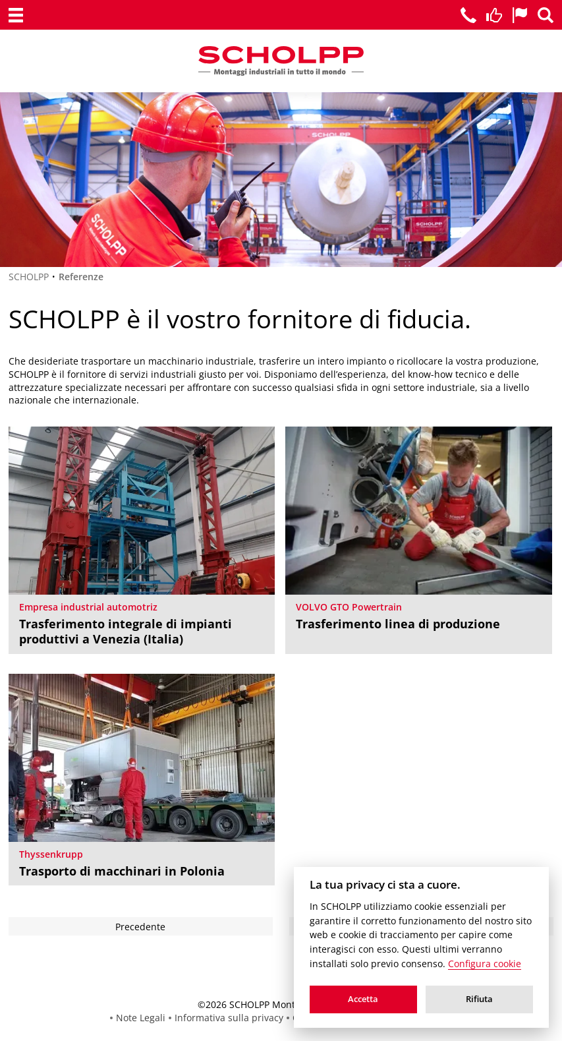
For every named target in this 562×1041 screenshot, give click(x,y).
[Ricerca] (545, 15)
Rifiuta (479, 999)
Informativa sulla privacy (229, 1017)
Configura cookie (484, 964)
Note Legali (140, 1017)
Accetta (363, 999)
